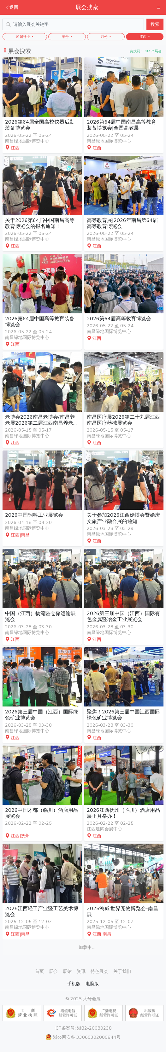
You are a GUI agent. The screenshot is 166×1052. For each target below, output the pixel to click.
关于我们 (122, 971)
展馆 (67, 971)
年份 (66, 36)
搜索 (155, 24)
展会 (53, 971)
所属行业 (23, 36)
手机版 (73, 983)
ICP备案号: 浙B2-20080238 (83, 1028)
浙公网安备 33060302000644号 (83, 1037)
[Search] (73, 24)
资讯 (81, 971)
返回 (11, 7)
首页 (39, 971)
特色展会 (99, 971)
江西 (143, 36)
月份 (105, 36)
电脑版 (92, 983)
